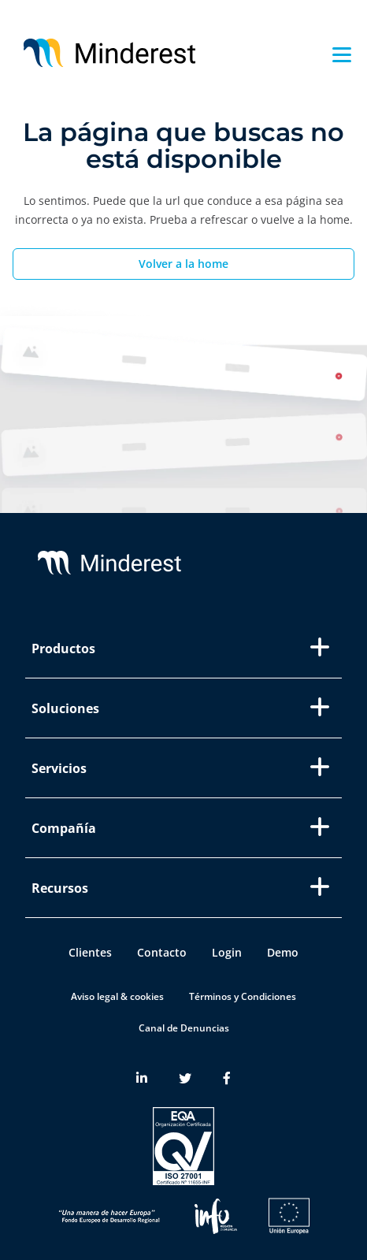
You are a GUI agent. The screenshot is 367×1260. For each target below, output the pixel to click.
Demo (282, 952)
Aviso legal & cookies (117, 996)
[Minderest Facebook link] (227, 1079)
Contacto (162, 952)
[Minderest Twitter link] (185, 1079)
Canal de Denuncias (184, 1028)
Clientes (90, 952)
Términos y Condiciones (242, 996)
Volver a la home (183, 263)
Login (227, 952)
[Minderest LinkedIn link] (141, 1079)
